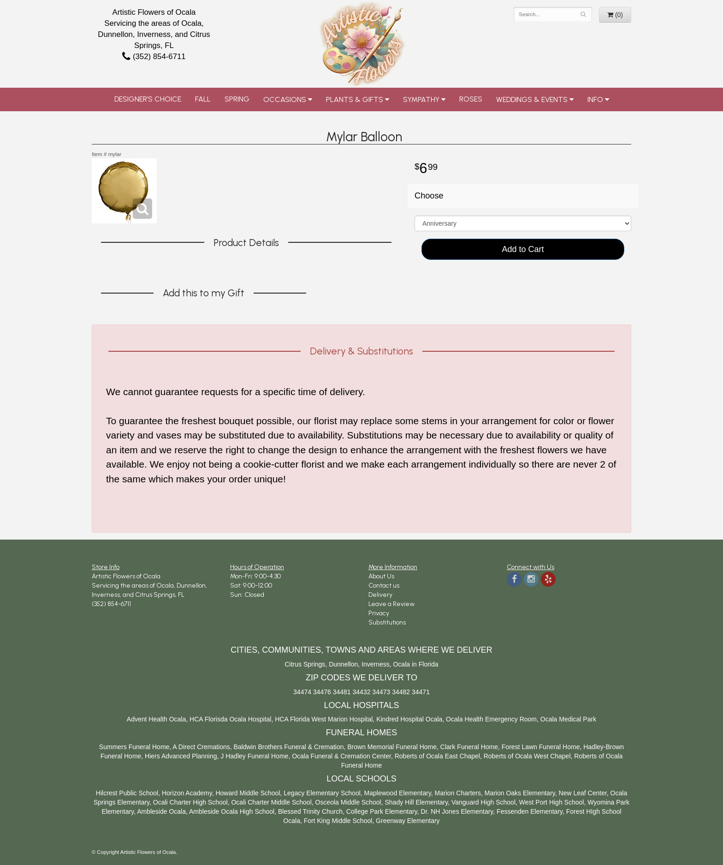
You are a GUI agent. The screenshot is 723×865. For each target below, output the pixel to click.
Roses (470, 99)
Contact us (383, 585)
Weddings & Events (532, 99)
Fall (203, 99)
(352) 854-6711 (153, 56)
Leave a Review (391, 604)
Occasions (284, 99)
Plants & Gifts (354, 99)
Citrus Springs (304, 664)
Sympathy (421, 99)
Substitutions (387, 622)
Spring (237, 99)
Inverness (376, 664)
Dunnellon (343, 664)
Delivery (380, 595)
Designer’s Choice (147, 99)
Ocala (401, 664)
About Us (381, 576)
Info (595, 99)
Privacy (378, 613)
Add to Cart (523, 249)
